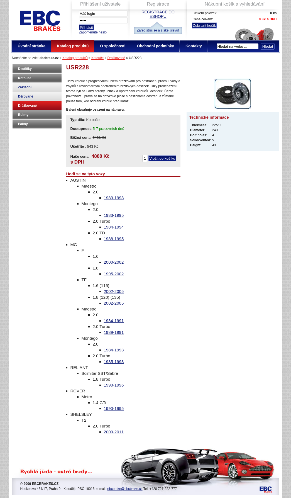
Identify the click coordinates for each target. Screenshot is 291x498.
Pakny (23, 124)
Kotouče (97, 58)
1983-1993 (114, 197)
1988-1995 (114, 238)
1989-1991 (114, 332)
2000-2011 (114, 431)
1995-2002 (114, 273)
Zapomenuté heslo (93, 32)
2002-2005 (114, 291)
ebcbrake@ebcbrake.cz (124, 489)
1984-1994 (114, 227)
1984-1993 (114, 350)
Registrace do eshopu (158, 14)
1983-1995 (114, 215)
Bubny (23, 115)
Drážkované (116, 58)
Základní (25, 87)
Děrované (25, 96)
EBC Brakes (40, 19)
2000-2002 (114, 262)
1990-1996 (114, 385)
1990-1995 (114, 408)
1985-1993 (114, 361)
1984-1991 (114, 320)
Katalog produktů (75, 58)
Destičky (25, 69)
